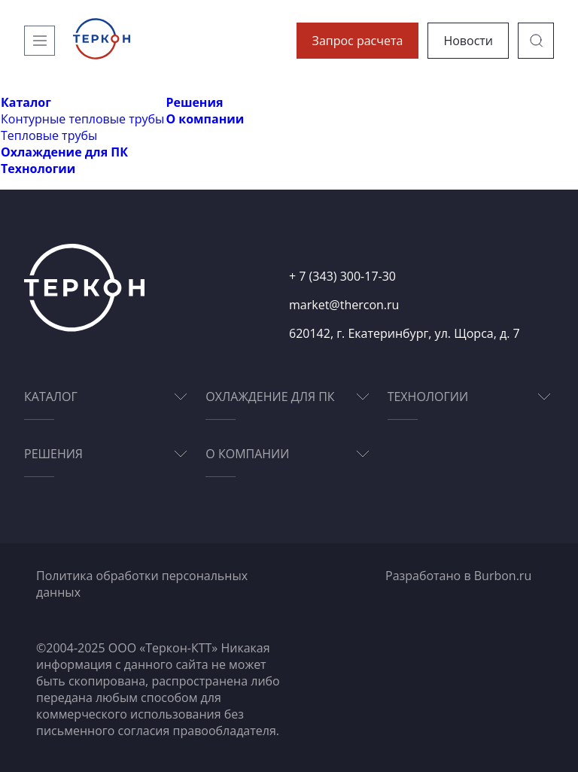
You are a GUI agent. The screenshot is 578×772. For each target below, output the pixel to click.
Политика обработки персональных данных (142, 583)
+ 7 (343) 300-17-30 (342, 276)
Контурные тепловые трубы (82, 119)
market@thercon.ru (344, 304)
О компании (205, 119)
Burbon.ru (502, 575)
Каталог (26, 102)
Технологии (38, 168)
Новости (468, 40)
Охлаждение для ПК (64, 152)
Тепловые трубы (49, 135)
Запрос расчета (357, 40)
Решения (194, 102)
